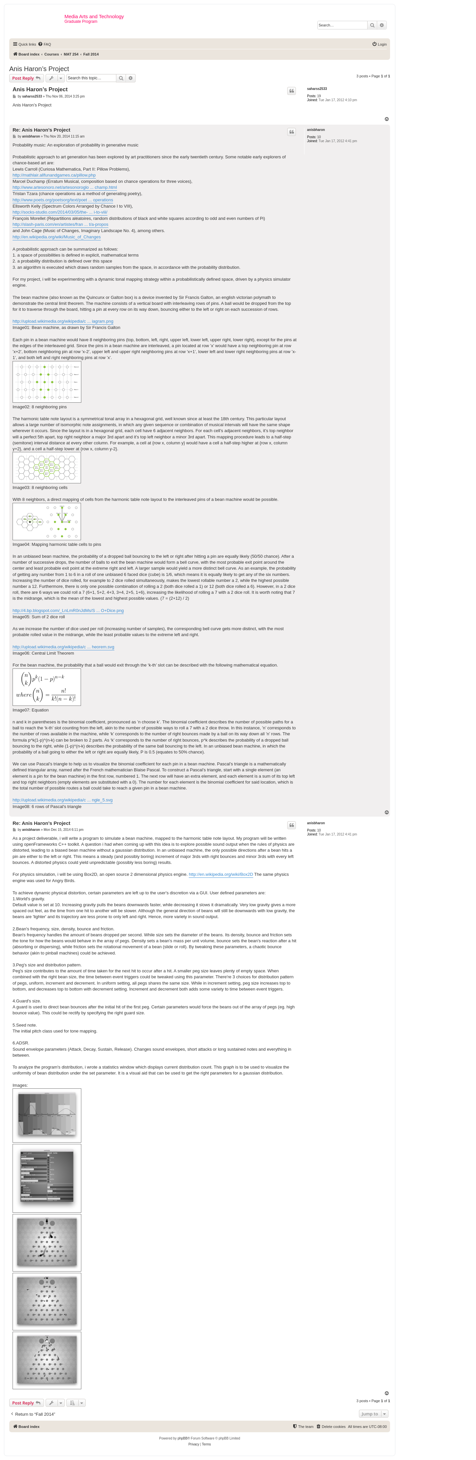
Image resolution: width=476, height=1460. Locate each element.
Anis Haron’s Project (39, 68)
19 (319, 96)
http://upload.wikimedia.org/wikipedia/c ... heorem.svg (63, 646)
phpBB (182, 1438)
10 (319, 137)
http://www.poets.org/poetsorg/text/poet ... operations (63, 199)
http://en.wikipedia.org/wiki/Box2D (221, 874)
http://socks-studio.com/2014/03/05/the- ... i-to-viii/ (60, 212)
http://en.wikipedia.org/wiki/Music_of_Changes (57, 236)
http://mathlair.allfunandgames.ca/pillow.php (54, 175)
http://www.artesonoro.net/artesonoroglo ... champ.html (65, 187)
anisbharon (316, 130)
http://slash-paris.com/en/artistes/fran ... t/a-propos (60, 224)
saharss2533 (317, 89)
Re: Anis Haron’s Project (41, 130)
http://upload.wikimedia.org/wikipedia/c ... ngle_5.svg (63, 799)
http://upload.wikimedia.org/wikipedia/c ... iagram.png (63, 321)
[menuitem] (44, 44)
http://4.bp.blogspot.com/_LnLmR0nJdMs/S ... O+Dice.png (68, 610)
